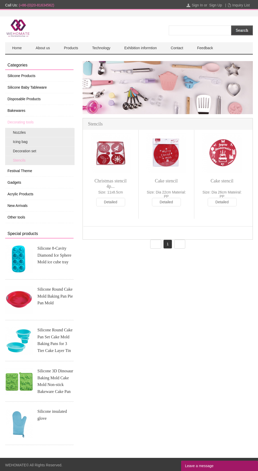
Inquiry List (241, 5)
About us (43, 48)
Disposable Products (24, 99)
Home (17, 48)
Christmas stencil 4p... (110, 183)
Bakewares (16, 110)
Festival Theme (19, 171)
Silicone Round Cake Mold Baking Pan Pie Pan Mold (55, 296)
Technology (101, 48)
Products (71, 48)
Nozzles (19, 132)
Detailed (110, 202)
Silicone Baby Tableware (27, 87)
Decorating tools (20, 122)
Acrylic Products (20, 194)
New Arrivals (17, 206)
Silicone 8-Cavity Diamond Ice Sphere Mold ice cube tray (54, 255)
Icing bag (20, 142)
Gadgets (14, 182)
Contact (177, 48)
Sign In (197, 5)
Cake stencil (166, 180)
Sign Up (215, 5)
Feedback (205, 48)
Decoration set (24, 151)
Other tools (16, 217)
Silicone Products (21, 76)
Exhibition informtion (140, 48)
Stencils (19, 160)
